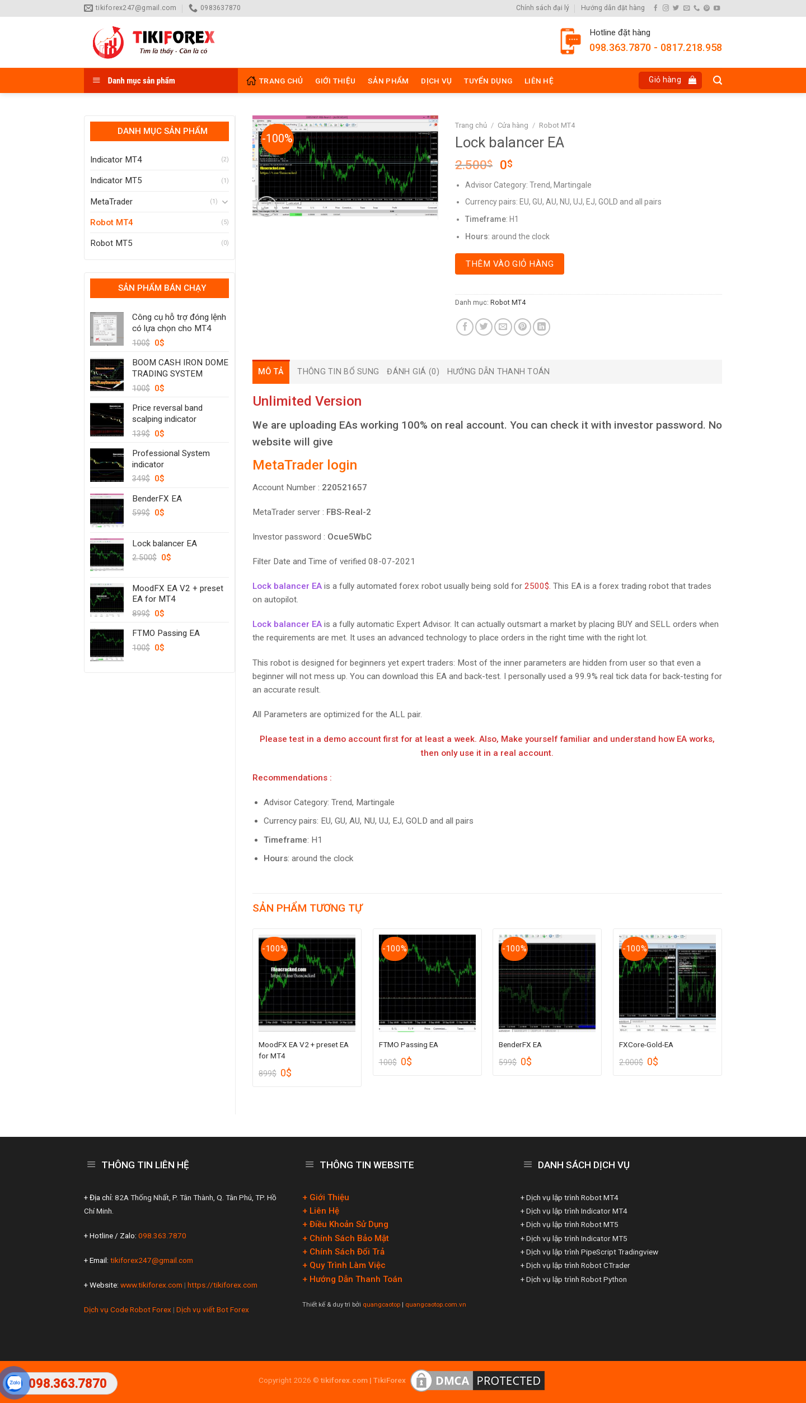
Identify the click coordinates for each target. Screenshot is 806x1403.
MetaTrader (111, 202)
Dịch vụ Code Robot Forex (128, 1309)
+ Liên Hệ (320, 1211)
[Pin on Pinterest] (522, 327)
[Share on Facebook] (465, 327)
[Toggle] (225, 201)
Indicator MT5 (116, 180)
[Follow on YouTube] (717, 8)
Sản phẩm (388, 80)
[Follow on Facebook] (656, 8)
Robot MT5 (111, 243)
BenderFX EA (520, 1044)
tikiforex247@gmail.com (151, 1260)
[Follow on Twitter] (676, 8)
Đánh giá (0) (413, 372)
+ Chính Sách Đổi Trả (343, 1252)
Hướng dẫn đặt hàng (613, 8)
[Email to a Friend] (503, 327)
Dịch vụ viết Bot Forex (212, 1309)
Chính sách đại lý (542, 8)
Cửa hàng (513, 125)
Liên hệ (539, 80)
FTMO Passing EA (408, 1044)
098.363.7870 (161, 1235)
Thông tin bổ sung (338, 372)
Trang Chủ (274, 81)
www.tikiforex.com (151, 1284)
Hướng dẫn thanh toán (498, 372)
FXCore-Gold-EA (646, 1044)
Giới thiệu (335, 80)
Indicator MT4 (116, 160)
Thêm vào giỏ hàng (510, 264)
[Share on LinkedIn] (541, 327)
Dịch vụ (436, 80)
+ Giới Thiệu (325, 1197)
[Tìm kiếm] (717, 80)
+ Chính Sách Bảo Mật (345, 1238)
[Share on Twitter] (484, 327)
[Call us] (696, 8)
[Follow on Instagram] (666, 8)
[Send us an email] (686, 8)
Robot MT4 (111, 222)
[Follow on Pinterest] (707, 8)
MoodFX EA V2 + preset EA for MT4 (304, 1050)
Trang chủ (471, 125)
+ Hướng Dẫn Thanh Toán (352, 1279)
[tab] (270, 372)
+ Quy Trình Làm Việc (344, 1265)
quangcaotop (381, 1304)
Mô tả (271, 372)
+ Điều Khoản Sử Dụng (345, 1224)
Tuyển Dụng (488, 80)
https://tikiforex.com (222, 1284)
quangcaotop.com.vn (435, 1304)
